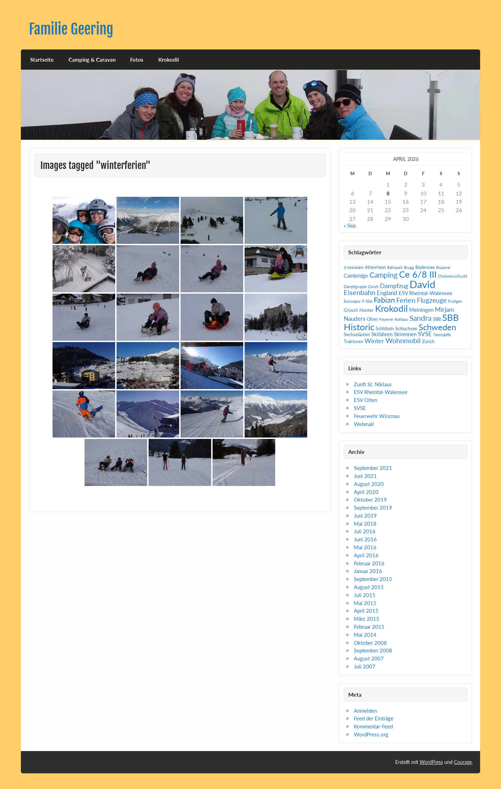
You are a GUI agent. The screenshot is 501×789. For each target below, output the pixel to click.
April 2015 (366, 611)
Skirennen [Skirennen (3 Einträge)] (405, 334)
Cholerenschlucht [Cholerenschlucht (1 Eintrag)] (452, 276)
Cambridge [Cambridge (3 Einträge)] (356, 275)
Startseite (42, 59)
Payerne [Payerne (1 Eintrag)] (386, 319)
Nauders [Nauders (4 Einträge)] (354, 318)
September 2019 (373, 507)
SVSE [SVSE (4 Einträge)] (425, 334)
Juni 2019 (365, 515)
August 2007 (369, 658)
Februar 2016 (369, 563)
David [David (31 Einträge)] (422, 284)
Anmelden (365, 710)
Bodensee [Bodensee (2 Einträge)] (425, 267)
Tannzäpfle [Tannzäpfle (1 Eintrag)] (442, 334)
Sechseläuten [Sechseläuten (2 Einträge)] (357, 334)
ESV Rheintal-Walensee (380, 392)
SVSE (360, 408)
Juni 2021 (365, 476)
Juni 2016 (365, 539)
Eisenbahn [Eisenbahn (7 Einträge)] (359, 292)
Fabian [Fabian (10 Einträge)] (384, 299)
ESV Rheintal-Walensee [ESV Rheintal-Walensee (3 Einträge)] (425, 293)
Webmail (364, 424)
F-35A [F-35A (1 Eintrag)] (367, 301)
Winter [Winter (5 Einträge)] (374, 341)
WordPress (431, 762)
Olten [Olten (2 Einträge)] (372, 319)
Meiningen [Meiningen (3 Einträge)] (421, 310)
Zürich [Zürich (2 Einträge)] (428, 341)
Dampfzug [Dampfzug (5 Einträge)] (394, 285)
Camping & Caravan (92, 59)
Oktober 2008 (370, 643)
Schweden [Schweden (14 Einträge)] (437, 327)
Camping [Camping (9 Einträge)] (383, 274)
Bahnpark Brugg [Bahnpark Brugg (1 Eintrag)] (400, 267)
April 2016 (366, 555)
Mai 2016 (365, 547)
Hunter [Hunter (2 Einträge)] (366, 310)
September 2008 (373, 650)
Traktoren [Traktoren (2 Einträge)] (353, 341)
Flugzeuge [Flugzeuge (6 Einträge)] (432, 300)
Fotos (136, 59)
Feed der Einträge (373, 718)
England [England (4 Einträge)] (387, 292)
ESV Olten (365, 400)
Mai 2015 (365, 603)
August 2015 (369, 587)
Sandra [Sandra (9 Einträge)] (420, 318)
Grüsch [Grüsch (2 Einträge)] (351, 310)
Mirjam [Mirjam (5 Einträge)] (444, 309)
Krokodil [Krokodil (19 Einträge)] (391, 308)
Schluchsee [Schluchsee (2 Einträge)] (406, 328)
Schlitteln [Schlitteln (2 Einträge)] (385, 328)
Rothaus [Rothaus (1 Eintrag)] (401, 319)
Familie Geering (71, 29)
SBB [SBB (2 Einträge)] (437, 319)
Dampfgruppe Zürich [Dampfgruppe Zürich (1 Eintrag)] (361, 286)
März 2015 (366, 619)
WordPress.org (371, 734)
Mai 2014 (365, 635)
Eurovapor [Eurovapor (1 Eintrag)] (352, 301)
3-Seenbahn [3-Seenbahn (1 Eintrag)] (354, 267)
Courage (463, 762)
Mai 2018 (365, 523)
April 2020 (366, 492)
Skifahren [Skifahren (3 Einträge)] (381, 334)
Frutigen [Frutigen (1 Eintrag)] (455, 301)
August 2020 (369, 484)
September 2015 (373, 579)
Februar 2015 (369, 627)
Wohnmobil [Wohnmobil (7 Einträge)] (403, 340)
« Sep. (350, 225)
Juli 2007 (364, 666)
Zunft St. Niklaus (373, 384)
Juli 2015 (364, 595)
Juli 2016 (364, 531)
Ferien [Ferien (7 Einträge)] (405, 300)
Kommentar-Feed (373, 726)
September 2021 (373, 468)
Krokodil (168, 59)
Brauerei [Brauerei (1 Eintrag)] (443, 267)
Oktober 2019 (370, 499)
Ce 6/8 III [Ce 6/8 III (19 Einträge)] (418, 274)
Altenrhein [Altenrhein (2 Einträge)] (375, 267)
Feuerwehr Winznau (376, 416)
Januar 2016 (368, 571)
